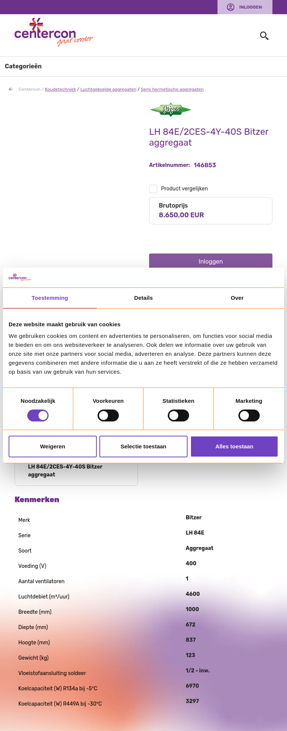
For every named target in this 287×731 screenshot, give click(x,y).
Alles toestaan (234, 446)
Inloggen (250, 7)
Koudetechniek (60, 89)
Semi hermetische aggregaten (172, 89)
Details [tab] (143, 297)
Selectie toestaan (144, 446)
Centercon (30, 89)
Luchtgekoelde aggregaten (108, 89)
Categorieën (23, 66)
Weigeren (52, 446)
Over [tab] (237, 297)
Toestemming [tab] (50, 297)
